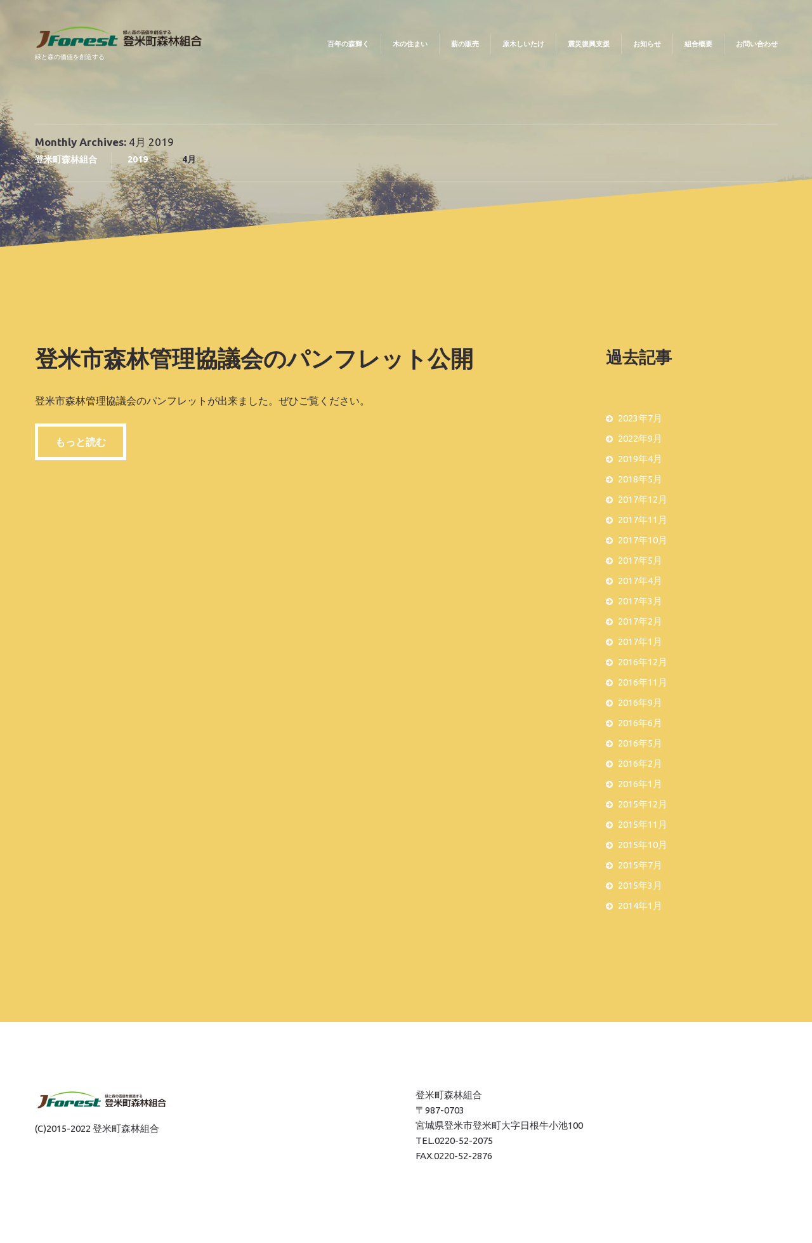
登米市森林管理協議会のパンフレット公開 (254, 358)
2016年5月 (640, 743)
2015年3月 (640, 885)
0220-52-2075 (464, 1140)
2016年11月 (642, 682)
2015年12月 (642, 804)
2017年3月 (640, 600)
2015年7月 (640, 865)
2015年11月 (642, 824)
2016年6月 (640, 722)
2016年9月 (640, 702)
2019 (138, 159)
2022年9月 (640, 438)
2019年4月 (640, 458)
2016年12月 (642, 661)
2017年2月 (640, 621)
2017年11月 (642, 519)
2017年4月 (640, 580)
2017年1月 (640, 641)
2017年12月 (642, 499)
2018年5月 (640, 479)
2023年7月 (640, 418)
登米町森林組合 (66, 159)
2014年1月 (640, 905)
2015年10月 (642, 844)
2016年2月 (640, 763)
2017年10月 (642, 540)
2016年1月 (640, 783)
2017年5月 (640, 560)
